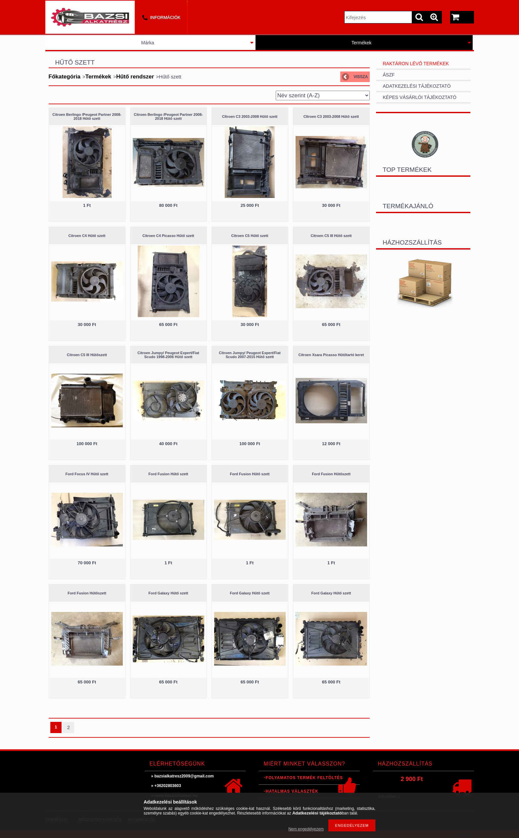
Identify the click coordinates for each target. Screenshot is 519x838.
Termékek (362, 42)
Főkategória (64, 76)
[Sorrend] (323, 95)
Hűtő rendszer (135, 76)
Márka (147, 42)
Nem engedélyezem (306, 829)
